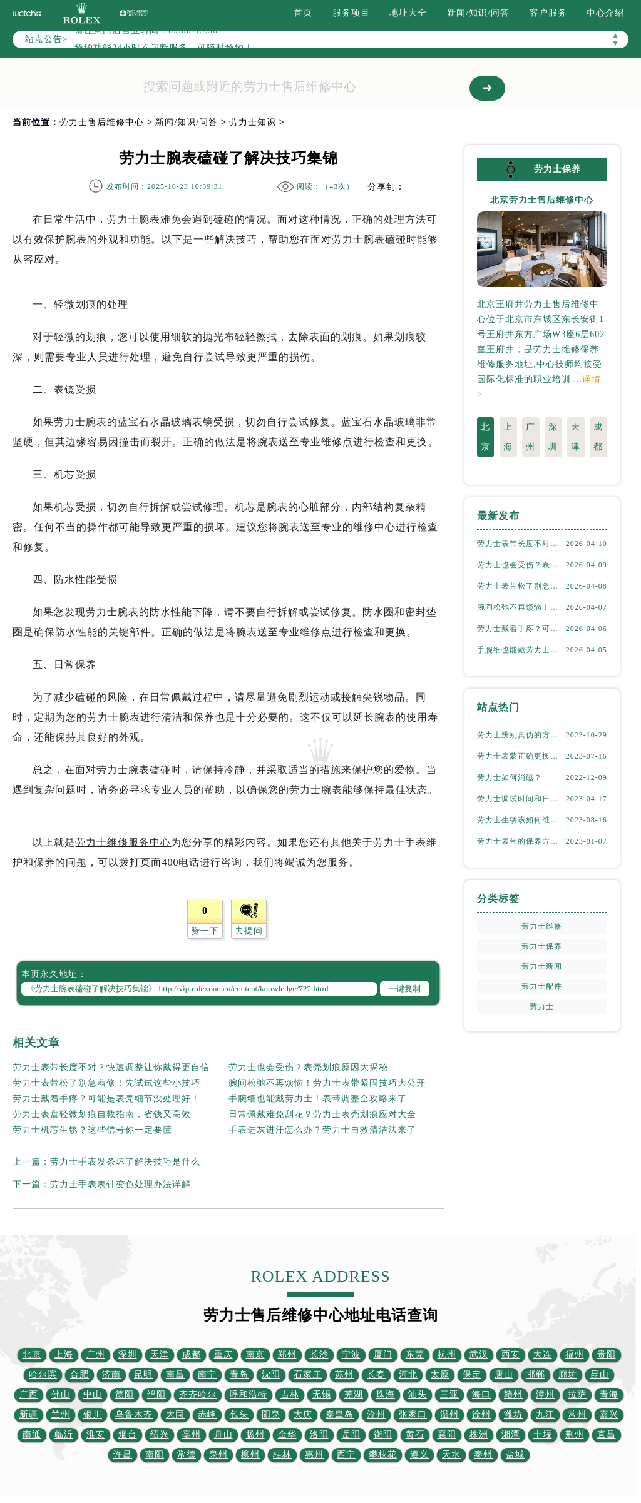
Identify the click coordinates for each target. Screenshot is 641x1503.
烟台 (127, 1434)
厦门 (383, 1354)
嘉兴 (609, 1414)
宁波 (351, 1354)
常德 (186, 1454)
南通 (32, 1434)
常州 (577, 1414)
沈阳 (271, 1374)
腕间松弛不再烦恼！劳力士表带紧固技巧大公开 (327, 1083)
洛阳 (319, 1434)
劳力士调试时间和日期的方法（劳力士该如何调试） (521, 798)
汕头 (417, 1394)
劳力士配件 (541, 985)
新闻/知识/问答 (478, 13)
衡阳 (383, 1434)
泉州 (218, 1454)
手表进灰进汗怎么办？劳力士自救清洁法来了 (322, 1130)
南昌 (175, 1374)
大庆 (303, 1414)
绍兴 (159, 1434)
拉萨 (577, 1394)
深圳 (553, 436)
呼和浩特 (248, 1394)
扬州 (255, 1434)
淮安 (95, 1434)
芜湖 (353, 1394)
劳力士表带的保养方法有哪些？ (521, 840)
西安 (510, 1354)
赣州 (513, 1394)
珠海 (385, 1394)
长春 (376, 1374)
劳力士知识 (252, 122)
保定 (472, 1374)
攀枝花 (383, 1454)
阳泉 (271, 1414)
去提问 (249, 931)
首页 (303, 13)
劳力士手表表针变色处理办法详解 (120, 1184)
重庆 (223, 1354)
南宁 (207, 1374)
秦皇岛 (340, 1414)
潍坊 (513, 1414)
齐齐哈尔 (198, 1394)
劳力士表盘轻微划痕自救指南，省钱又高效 (102, 1114)
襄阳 (447, 1434)
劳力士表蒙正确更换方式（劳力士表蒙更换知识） (521, 755)
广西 (28, 1394)
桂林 (282, 1454)
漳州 (545, 1394)
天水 (451, 1454)
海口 (481, 1394)
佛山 (60, 1394)
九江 (545, 1414)
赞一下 (205, 931)
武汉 (478, 1354)
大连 (542, 1354)
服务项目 (351, 13)
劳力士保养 (541, 945)
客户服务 (548, 13)
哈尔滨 (43, 1374)
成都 (598, 436)
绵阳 (156, 1394)
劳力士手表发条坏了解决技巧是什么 (125, 1161)
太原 (440, 1374)
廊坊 (567, 1374)
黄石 (415, 1434)
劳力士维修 (541, 925)
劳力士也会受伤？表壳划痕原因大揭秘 (308, 1067)
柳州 (250, 1454)
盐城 (515, 1454)
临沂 (63, 1434)
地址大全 (408, 13)
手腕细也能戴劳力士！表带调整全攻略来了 (317, 1098)
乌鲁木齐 (134, 1414)
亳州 (191, 1434)
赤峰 (207, 1414)
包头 (239, 1414)
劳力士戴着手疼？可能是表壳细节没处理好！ (106, 1098)
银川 (92, 1414)
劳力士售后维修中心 (101, 122)
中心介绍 (605, 13)
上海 (508, 436)
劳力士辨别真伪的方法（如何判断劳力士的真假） (521, 734)
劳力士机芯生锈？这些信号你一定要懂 (92, 1130)
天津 (575, 436)
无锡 (321, 1394)
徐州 (481, 1414)
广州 (530, 436)
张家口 (413, 1414)
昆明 (143, 1374)
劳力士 (542, 1005)
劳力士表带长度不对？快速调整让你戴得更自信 (111, 1067)
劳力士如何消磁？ (509, 776)
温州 (449, 1414)
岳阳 (351, 1434)
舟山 (223, 1434)
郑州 (287, 1354)
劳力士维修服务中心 (123, 842)
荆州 (574, 1434)
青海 (609, 1394)
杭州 (447, 1354)
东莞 (415, 1354)
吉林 (289, 1394)
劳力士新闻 (541, 965)
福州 (574, 1354)
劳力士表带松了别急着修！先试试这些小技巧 (106, 1083)
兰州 (60, 1414)
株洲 (478, 1434)
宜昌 (606, 1434)
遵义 (419, 1454)
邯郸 (535, 1374)
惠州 (314, 1454)
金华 (287, 1434)
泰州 (483, 1454)
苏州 (344, 1374)
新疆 (28, 1414)
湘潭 (510, 1434)
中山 (92, 1394)
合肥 (79, 1374)
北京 (485, 436)
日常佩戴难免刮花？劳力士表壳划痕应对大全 (322, 1114)
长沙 (319, 1354)
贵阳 (606, 1354)
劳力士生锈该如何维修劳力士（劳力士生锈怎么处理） (521, 819)
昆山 (599, 1374)
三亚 (449, 1394)
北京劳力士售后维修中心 (541, 200)
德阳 (124, 1394)
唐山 (504, 1374)
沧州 (376, 1414)
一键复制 (404, 988)
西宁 (346, 1454)
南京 (255, 1354)
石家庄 (308, 1374)
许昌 (122, 1454)
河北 (408, 1374)
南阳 (154, 1454)
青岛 (239, 1374)
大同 (175, 1414)
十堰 (542, 1434)
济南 (111, 1374)
